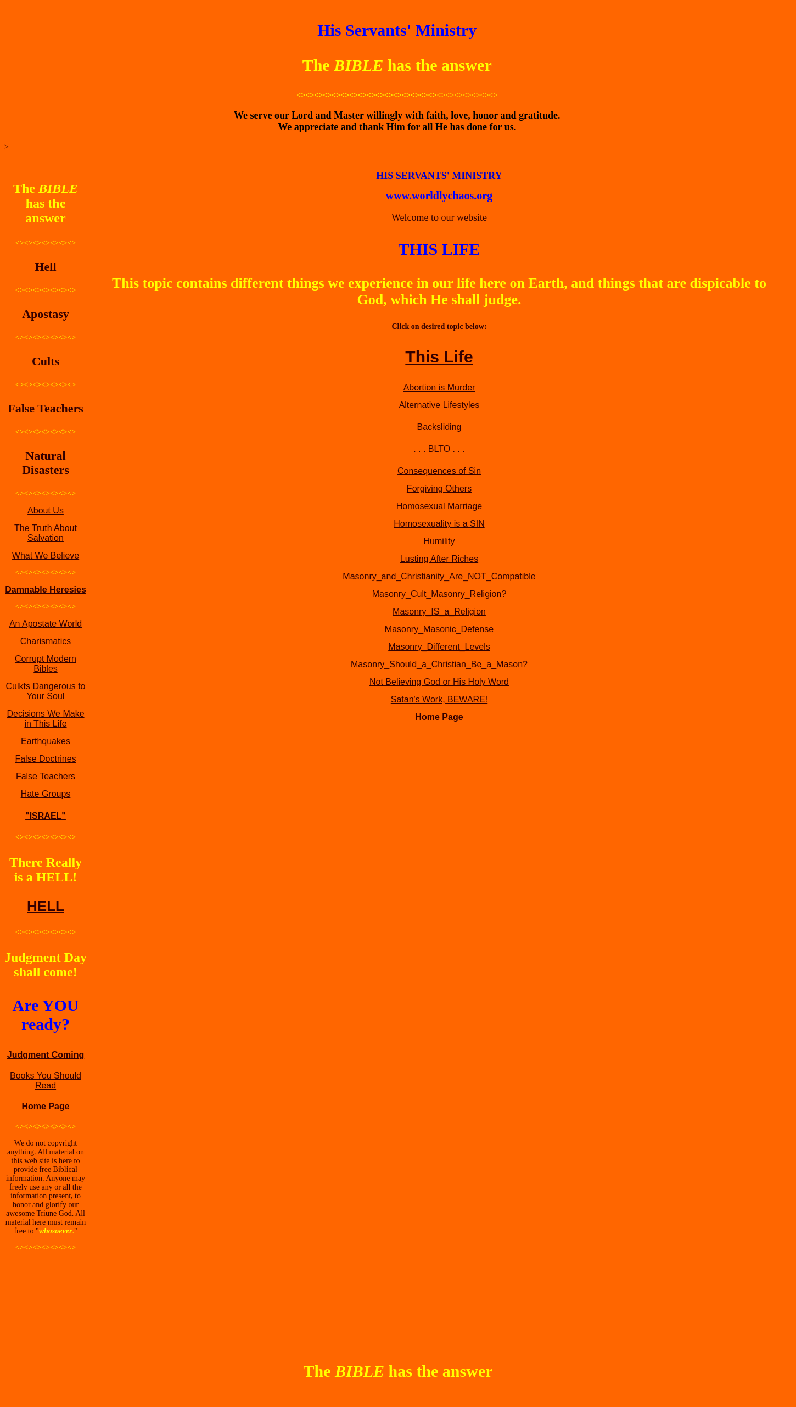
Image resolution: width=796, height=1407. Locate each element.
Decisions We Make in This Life (45, 718)
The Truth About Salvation (45, 533)
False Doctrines (45, 758)
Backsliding (439, 427)
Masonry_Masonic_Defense (439, 629)
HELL (45, 906)
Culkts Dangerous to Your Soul (46, 691)
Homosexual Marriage (439, 506)
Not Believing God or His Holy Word (439, 681)
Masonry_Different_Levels (439, 646)
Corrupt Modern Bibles (45, 663)
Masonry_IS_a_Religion (439, 611)
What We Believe (45, 555)
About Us (45, 510)
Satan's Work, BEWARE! (439, 699)
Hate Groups (46, 794)
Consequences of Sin (439, 471)
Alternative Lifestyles (439, 405)
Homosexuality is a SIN (439, 523)
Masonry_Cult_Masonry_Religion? (439, 594)
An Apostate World (45, 623)
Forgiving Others (439, 488)
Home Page (45, 1106)
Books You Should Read (45, 1080)
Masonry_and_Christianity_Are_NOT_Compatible (439, 576)
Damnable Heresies (45, 589)
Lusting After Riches (439, 558)
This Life (439, 357)
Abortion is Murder (439, 387)
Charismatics (45, 641)
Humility (439, 541)
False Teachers (45, 776)
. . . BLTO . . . (439, 449)
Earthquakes (45, 741)
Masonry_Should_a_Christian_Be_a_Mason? (439, 664)
